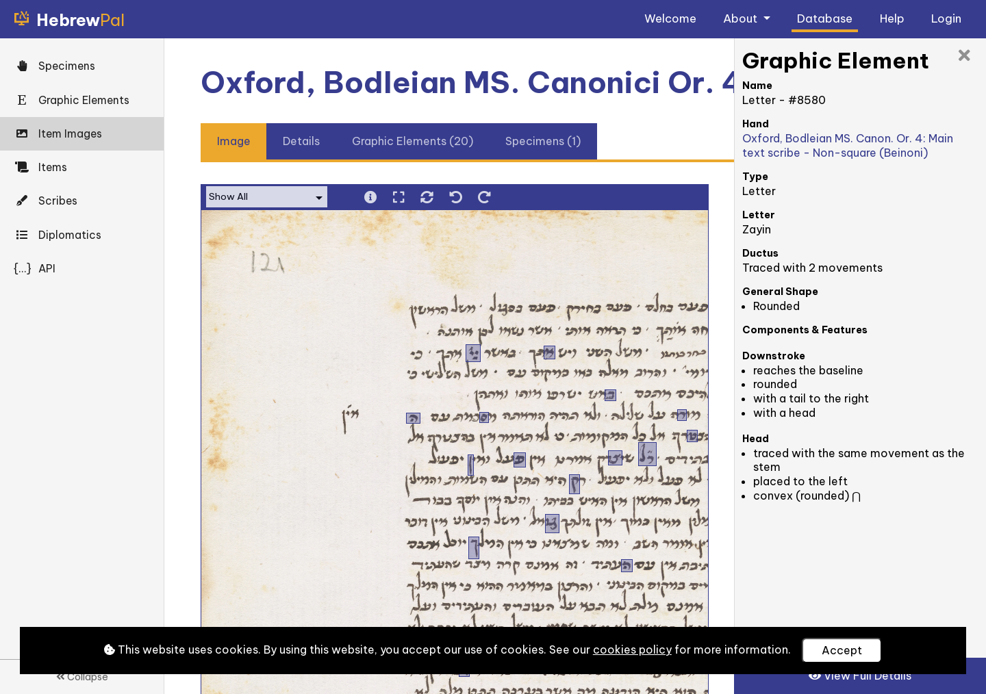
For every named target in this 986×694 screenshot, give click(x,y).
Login (946, 18)
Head (755, 439)
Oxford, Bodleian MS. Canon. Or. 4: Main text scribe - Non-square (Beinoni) (847, 145)
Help (892, 18)
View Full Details (860, 675)
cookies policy (632, 649)
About (741, 18)
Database (824, 18)
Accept (842, 650)
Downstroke (773, 356)
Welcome (670, 18)
